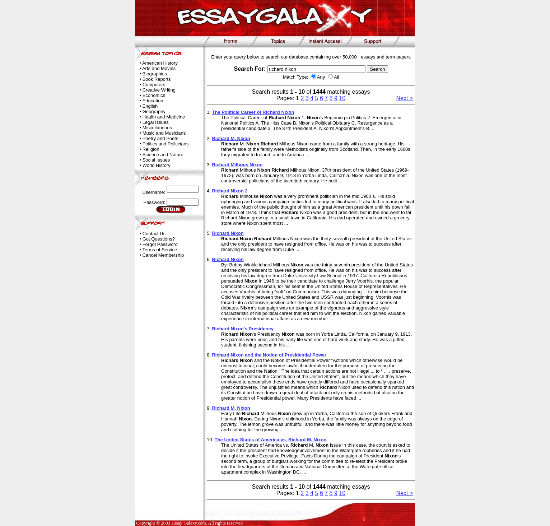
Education (153, 100)
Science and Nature (163, 154)
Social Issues (156, 160)
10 (342, 98)
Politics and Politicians (166, 143)
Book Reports (157, 79)
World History (157, 165)
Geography (154, 111)
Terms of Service (159, 249)
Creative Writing (159, 90)
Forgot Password (160, 244)
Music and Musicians (164, 133)
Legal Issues (156, 122)
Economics (154, 95)
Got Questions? (159, 239)
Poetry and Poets (160, 138)
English (150, 106)
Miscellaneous (157, 127)
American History (160, 63)
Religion (151, 149)
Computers (154, 84)
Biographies (155, 73)
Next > (404, 98)
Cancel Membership (163, 255)
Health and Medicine (164, 117)
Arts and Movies (159, 68)
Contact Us (154, 233)
